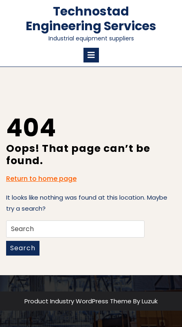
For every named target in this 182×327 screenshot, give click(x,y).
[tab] (91, 55)
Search (22, 248)
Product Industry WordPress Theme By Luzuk (91, 301)
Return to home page (41, 179)
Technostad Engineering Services (91, 19)
